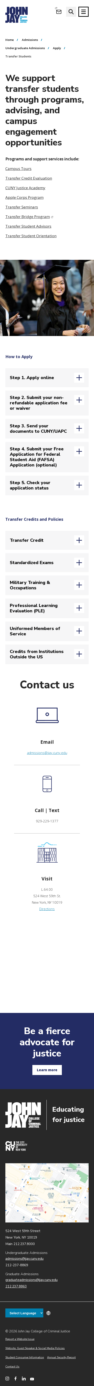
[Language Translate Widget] (24, 1312)
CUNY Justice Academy (25, 187)
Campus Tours (18, 168)
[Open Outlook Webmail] (59, 12)
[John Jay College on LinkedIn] (24, 1378)
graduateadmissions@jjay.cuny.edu (31, 1280)
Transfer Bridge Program (29, 216)
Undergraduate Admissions (25, 48)
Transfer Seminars (21, 207)
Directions (47, 909)
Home (9, 40)
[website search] (71, 12)
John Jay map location (47, 1192)
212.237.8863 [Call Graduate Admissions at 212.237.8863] (16, 1286)
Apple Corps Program (24, 197)
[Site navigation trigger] (83, 12)
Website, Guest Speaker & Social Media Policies (35, 1348)
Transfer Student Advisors (28, 226)
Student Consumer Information (24, 1357)
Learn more (47, 1070)
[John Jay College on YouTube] (32, 1378)
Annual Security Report (61, 1357)
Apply (57, 48)
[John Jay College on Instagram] (7, 1378)
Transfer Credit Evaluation (28, 178)
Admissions (30, 40)
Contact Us (12, 1366)
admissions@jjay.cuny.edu (47, 752)
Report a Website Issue (19, 1339)
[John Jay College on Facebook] (15, 1378)
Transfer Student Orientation (30, 235)
